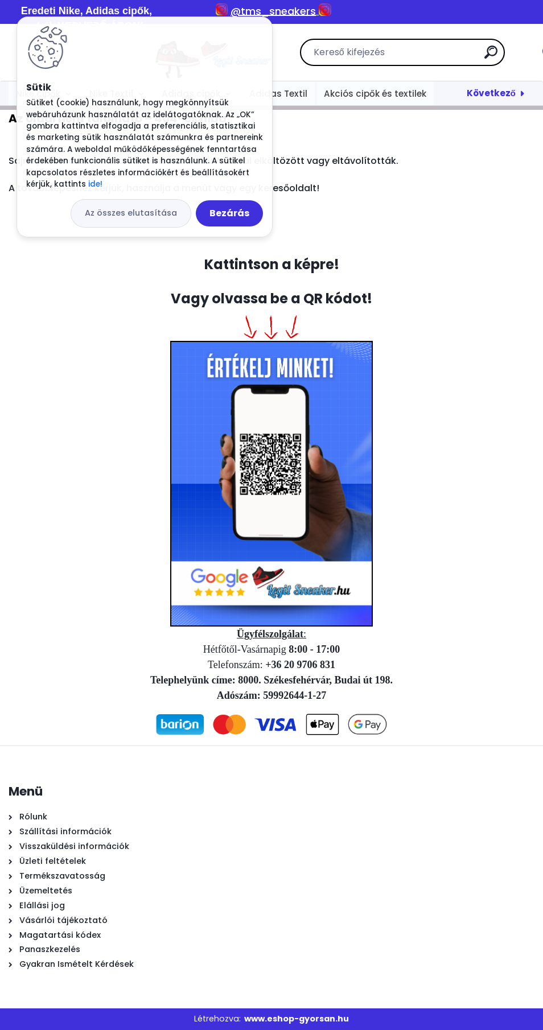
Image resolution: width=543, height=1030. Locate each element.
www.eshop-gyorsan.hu (296, 1018)
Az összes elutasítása (131, 213)
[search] (420, 57)
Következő (491, 93)
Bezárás (229, 213)
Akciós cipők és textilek (375, 94)
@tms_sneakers (273, 11)
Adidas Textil (278, 94)
